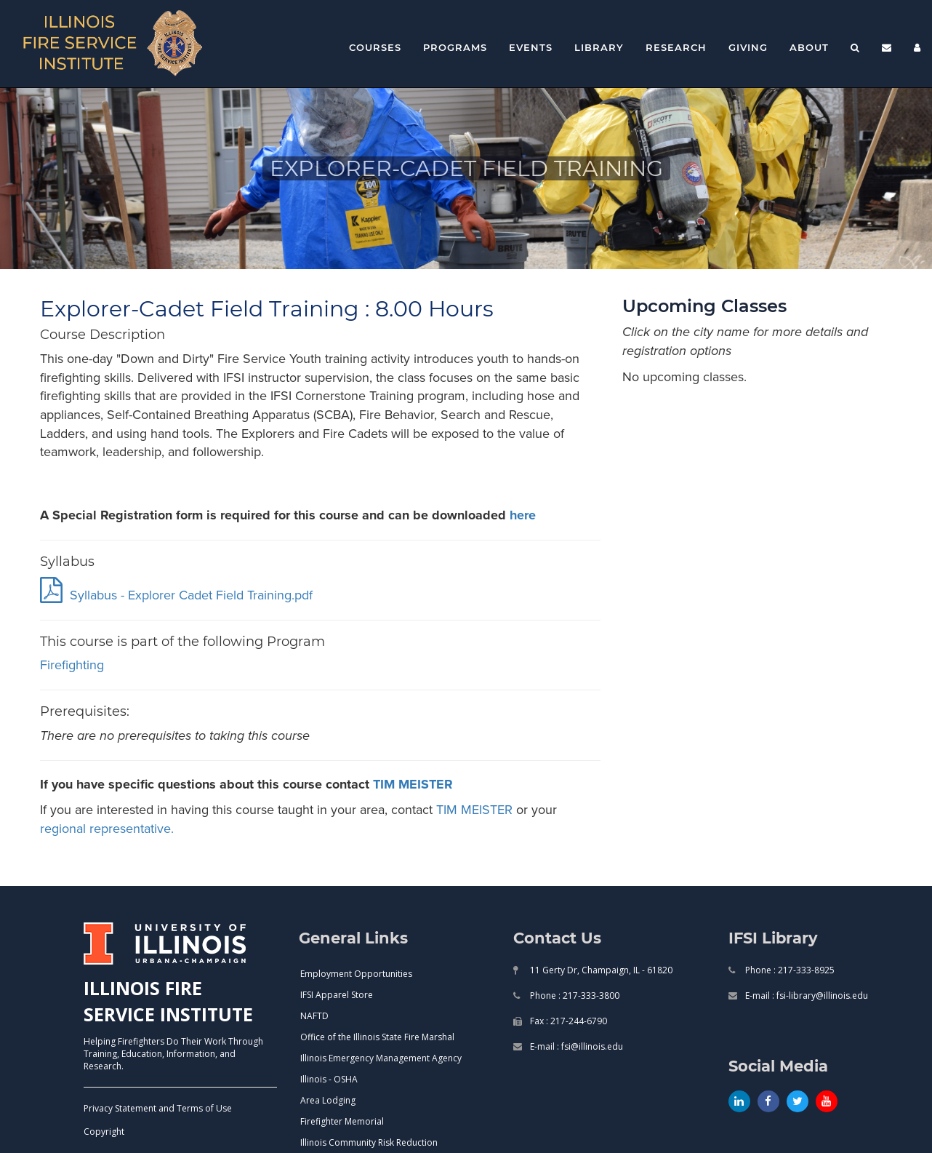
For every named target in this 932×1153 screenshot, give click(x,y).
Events (531, 47)
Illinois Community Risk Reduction (369, 1142)
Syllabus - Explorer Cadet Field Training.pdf (176, 595)
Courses (375, 47)
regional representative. (107, 828)
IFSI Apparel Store (336, 995)
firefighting (72, 664)
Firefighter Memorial (342, 1121)
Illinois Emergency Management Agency (381, 1058)
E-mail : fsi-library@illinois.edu (805, 995)
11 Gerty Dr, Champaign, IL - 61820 (600, 970)
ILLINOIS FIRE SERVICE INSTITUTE (168, 1001)
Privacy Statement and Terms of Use (158, 1108)
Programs (455, 47)
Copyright (104, 1131)
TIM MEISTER (413, 784)
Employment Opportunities (356, 974)
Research (676, 47)
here (523, 515)
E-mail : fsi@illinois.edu (575, 1046)
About (809, 47)
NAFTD (314, 1016)
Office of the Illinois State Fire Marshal (377, 1037)
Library (599, 47)
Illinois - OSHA (329, 1079)
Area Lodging (327, 1100)
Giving (748, 47)
